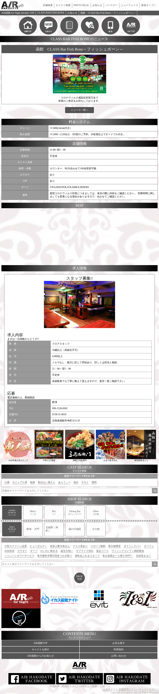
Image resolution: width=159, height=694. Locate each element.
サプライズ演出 (84, 551)
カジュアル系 (19, 482)
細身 (32, 482)
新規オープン (148, 5)
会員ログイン (110, 689)
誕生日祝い (67, 551)
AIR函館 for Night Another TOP (17, 13)
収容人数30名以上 (60, 546)
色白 (75, 482)
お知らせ (97, 5)
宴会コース (102, 551)
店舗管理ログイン (129, 689)
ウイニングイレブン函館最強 (128, 551)
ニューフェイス (129, 5)
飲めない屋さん (46, 482)
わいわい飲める (49, 551)
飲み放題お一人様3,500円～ (118, 555)
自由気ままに (143, 555)
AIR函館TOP (40, 643)
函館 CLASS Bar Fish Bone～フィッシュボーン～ (108, 13)
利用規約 (119, 649)
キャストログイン (149, 689)
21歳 (6, 482)
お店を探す (118, 643)
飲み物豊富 (114, 546)
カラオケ (22, 551)
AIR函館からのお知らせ (40, 656)
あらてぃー (64, 482)
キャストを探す (40, 649)
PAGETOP (79, 578)
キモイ (85, 482)
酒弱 (94, 482)
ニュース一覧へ (79, 110)
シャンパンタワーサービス (19, 555)
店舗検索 (48, 5)
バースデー (111, 5)
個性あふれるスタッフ (87, 555)
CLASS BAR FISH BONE (50, 12)
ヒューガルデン (38, 546)
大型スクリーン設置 (15, 546)
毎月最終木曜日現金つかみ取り (54, 555)
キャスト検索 (63, 5)
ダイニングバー (132, 546)
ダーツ (34, 551)
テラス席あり (80, 546)
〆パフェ (149, 546)
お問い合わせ (118, 656)
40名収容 (9, 551)
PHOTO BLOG (81, 5)
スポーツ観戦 (98, 546)
